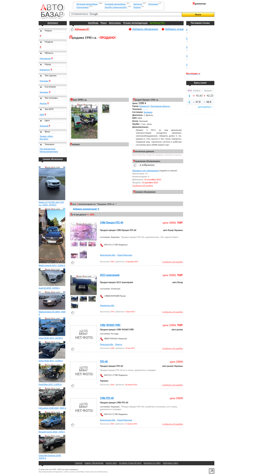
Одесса (118, 344)
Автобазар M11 (157, 23)
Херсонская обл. (108, 255)
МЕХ (42, 114)
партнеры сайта (170, 463)
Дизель (43, 103)
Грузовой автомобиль (115, 4)
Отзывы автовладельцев (135, 23)
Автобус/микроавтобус (116, 7)
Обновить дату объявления (145, 170)
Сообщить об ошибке (142, 185)
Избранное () (82, 29)
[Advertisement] (126, 68)
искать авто (111, 463)
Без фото (44, 138)
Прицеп (137, 7)
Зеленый (44, 125)
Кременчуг (45, 69)
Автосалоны (115, 23)
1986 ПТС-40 (107, 398)
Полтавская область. (160, 106)
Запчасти (137, 4)
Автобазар (93, 23)
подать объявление (94, 463)
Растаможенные (48, 148)
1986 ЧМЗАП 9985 (110, 325)
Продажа (44, 81)
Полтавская (45, 58)
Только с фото (46, 136)
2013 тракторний (109, 275)
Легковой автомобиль (87, 4)
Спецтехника (82, 7)
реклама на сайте (152, 463)
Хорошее (44, 92)
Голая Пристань (124, 255)
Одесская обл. (106, 344)
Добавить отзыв (174, 29)
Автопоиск (52, 23)
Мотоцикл (153, 4)
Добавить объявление (145, 29)
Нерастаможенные (49, 151)
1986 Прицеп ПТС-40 (111, 222)
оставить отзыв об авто (130, 463)
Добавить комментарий (86, 209)
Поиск (104, 23)
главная (78, 463)
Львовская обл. (107, 305)
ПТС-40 (104, 361)
